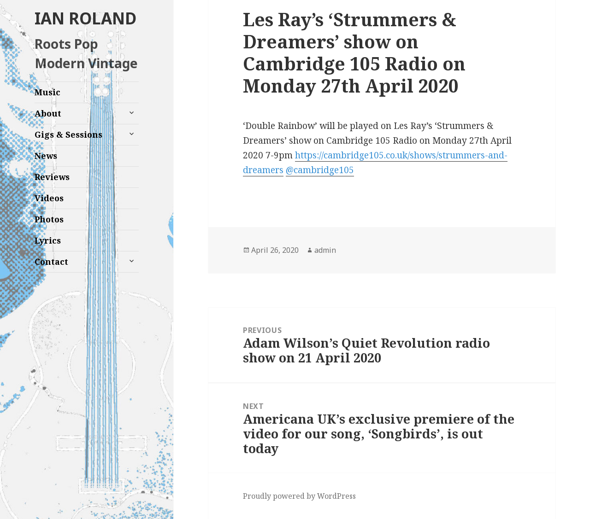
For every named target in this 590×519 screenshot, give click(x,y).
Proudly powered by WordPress (299, 496)
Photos (49, 219)
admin (325, 250)
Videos (49, 198)
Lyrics (48, 240)
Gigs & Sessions (68, 134)
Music (47, 92)
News (46, 155)
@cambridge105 (320, 170)
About (48, 113)
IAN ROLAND (85, 18)
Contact (51, 261)
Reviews (52, 176)
